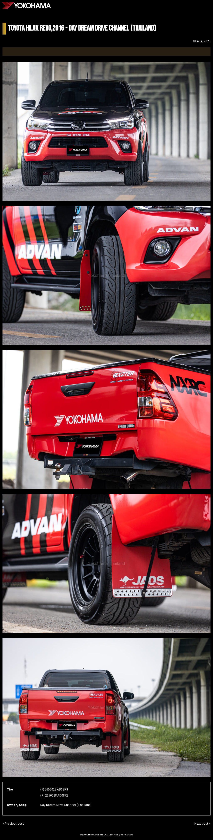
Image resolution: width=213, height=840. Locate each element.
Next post (201, 823)
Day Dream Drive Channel (58, 805)
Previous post (14, 823)
